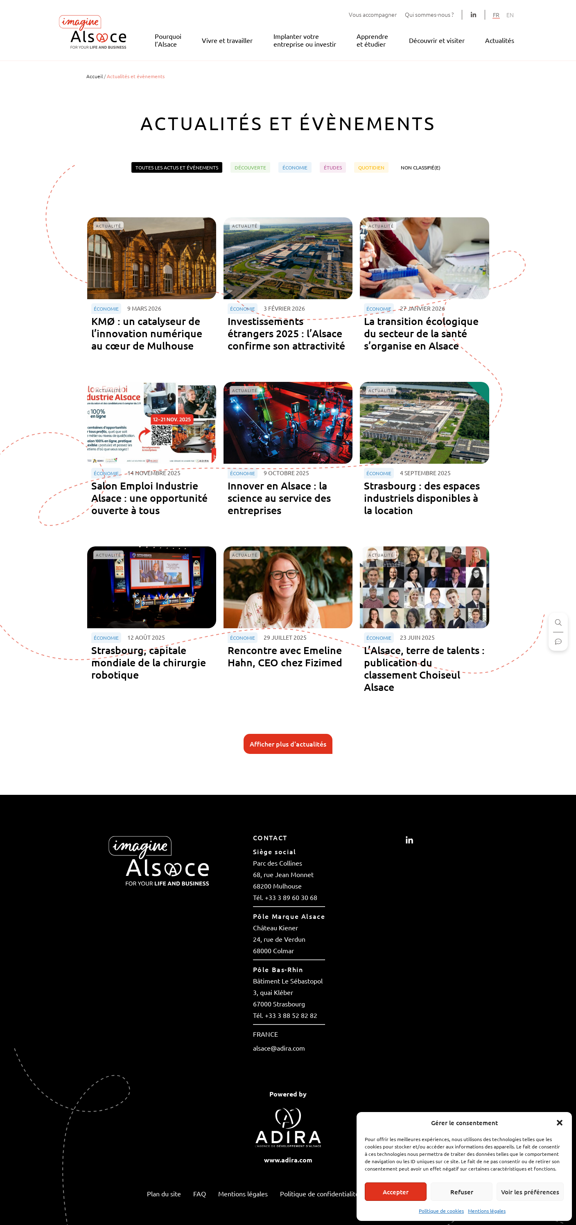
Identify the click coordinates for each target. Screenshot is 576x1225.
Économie (294, 167)
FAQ (199, 1193)
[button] (560, 1123)
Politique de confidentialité (319, 1193)
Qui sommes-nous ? (429, 14)
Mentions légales (487, 1210)
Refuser (461, 1192)
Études (333, 167)
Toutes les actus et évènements (177, 167)
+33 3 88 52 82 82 (291, 1015)
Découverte (250, 167)
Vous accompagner (373, 14)
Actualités (499, 40)
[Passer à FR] (496, 14)
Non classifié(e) (420, 167)
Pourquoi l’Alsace (168, 40)
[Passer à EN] (510, 14)
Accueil (94, 76)
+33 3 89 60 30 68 (291, 897)
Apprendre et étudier (372, 40)
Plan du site (164, 1193)
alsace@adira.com (279, 1048)
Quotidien (371, 167)
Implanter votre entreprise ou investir (304, 40)
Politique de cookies (441, 1210)
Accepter (396, 1192)
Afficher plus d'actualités (288, 743)
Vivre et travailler (227, 40)
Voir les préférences (530, 1192)
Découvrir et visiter (437, 40)
